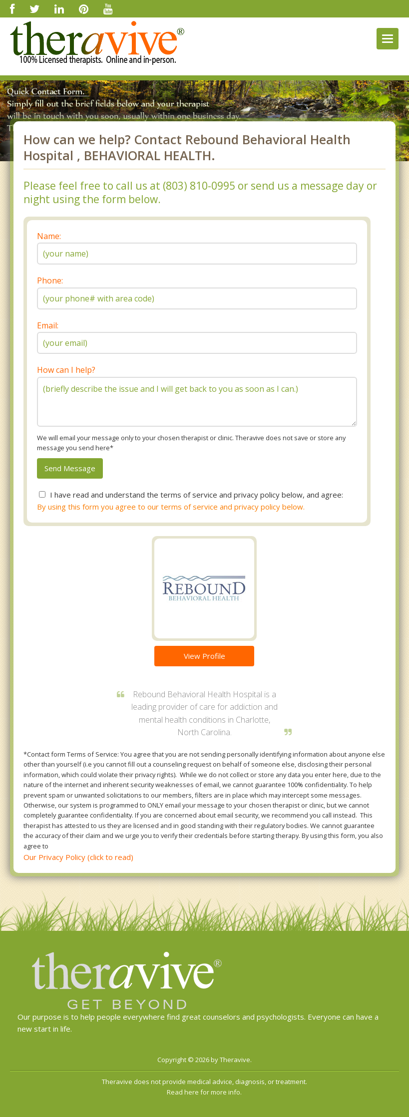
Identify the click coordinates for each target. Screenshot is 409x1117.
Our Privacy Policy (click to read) (78, 857)
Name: (49, 236)
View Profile (204, 656)
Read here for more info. (204, 1092)
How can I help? (66, 369)
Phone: (50, 280)
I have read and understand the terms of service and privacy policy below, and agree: (196, 495)
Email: (47, 325)
